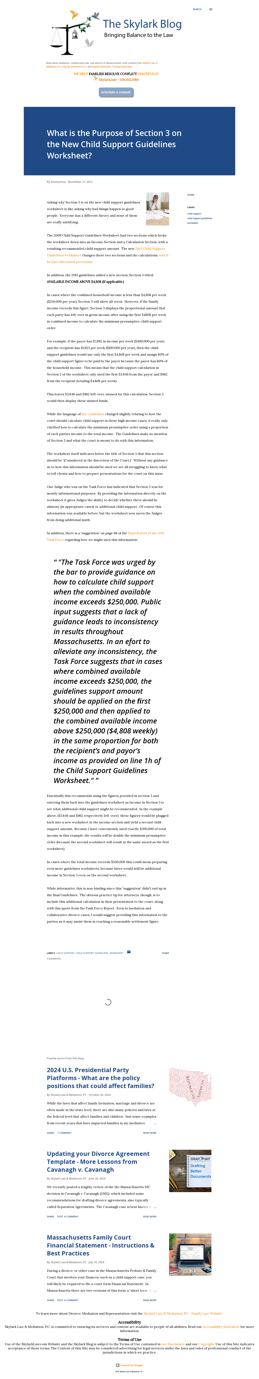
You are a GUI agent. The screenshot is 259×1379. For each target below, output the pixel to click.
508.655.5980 (129, 80)
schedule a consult (115, 92)
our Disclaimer (173, 1344)
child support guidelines (199, 218)
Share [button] (191, 194)
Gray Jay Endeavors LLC (73, 66)
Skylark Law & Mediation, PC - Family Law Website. (183, 1313)
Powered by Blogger (129, 1365)
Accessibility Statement (221, 1327)
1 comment (64, 1132)
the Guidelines (93, 414)
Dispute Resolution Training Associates (112, 66)
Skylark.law (105, 80)
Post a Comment (68, 1216)
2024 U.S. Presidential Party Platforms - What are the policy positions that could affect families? (100, 1078)
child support (194, 213)
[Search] (197, 9)
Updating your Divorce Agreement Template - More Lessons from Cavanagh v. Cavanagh (98, 1162)
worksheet (192, 222)
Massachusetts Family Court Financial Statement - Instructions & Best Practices (101, 1245)
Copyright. (206, 1344)
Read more (150, 1132)
